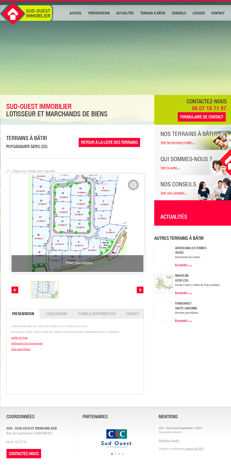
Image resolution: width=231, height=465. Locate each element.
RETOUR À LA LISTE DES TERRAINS (109, 142)
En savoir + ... (183, 264)
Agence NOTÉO (194, 448)
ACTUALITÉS (125, 13)
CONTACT (218, 13)
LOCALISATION (56, 314)
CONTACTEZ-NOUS (24, 453)
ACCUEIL (76, 13)
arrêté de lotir (19, 337)
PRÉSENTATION (99, 13)
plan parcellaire (20, 349)
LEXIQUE (199, 13)
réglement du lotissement (27, 343)
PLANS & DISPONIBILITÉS (97, 314)
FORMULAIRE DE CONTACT (201, 116)
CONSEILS (179, 13)
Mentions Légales (169, 440)
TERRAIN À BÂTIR (152, 13)
